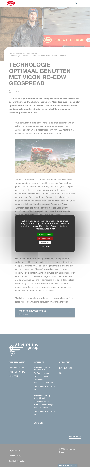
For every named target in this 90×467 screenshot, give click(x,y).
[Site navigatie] (3, 3)
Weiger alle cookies (45, 239)
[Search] (76, 3)
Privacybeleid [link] (45, 246)
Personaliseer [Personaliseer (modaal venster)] (45, 243)
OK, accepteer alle (45, 235)
